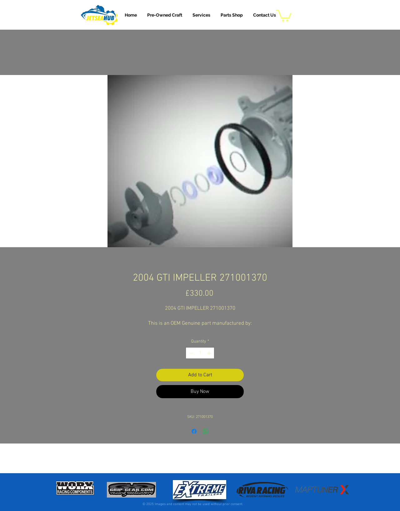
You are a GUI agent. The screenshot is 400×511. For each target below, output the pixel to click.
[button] (201, 15)
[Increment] (209, 353)
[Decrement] (190, 353)
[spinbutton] (200, 353)
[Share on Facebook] (194, 431)
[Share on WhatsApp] (206, 431)
